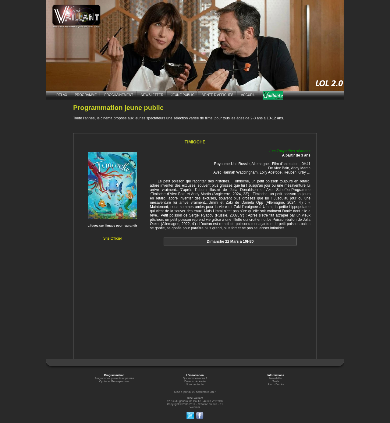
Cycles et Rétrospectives (114, 381)
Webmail (195, 407)
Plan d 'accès (276, 384)
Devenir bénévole (195, 381)
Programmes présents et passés (114, 378)
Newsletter (275, 378)
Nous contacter (195, 384)
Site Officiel (112, 238)
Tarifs (275, 381)
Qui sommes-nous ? (195, 378)
